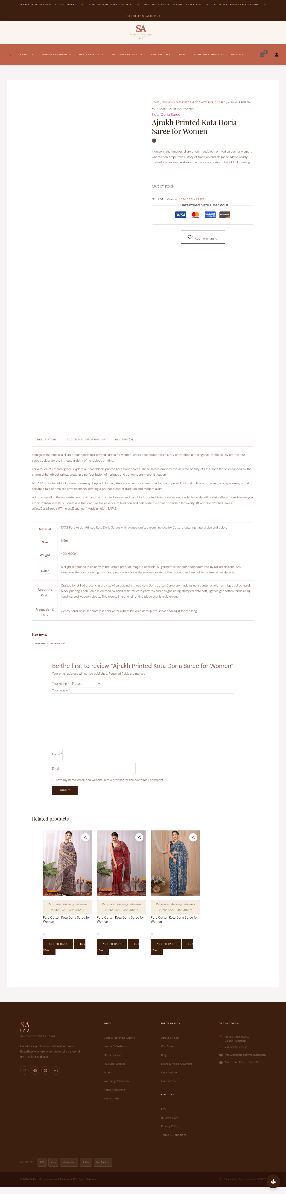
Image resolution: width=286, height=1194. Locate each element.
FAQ (163, 1116)
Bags (182, 54)
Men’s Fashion (91, 54)
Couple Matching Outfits (119, 1045)
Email (56, 774)
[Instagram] (24, 1078)
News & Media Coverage (176, 1071)
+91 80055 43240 (236, 1054)
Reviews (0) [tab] (124, 439)
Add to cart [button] (58, 951)
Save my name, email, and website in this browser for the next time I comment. (110, 786)
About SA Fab (170, 1045)
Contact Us (168, 1088)
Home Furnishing (208, 54)
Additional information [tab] (86, 439)
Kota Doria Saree (213, 102)
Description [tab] (46, 439)
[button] (9, 55)
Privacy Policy (170, 1133)
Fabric (26, 54)
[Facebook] (35, 1078)
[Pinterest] (45, 1078)
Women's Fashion (174, 102)
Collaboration (169, 1079)
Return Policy (169, 1125)
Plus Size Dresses (114, 1071)
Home (156, 102)
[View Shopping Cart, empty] (261, 54)
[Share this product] (85, 843)
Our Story (167, 1053)
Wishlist (237, 54)
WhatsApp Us (151, 16)
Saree (194, 102)
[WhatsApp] (56, 1078)
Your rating (60, 684)
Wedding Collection (127, 54)
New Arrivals (160, 54)
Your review (61, 691)
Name (57, 759)
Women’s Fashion (56, 54)
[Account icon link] (276, 54)
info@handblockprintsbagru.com (245, 1062)
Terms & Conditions (174, 1142)
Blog (164, 1062)
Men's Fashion (112, 1062)
